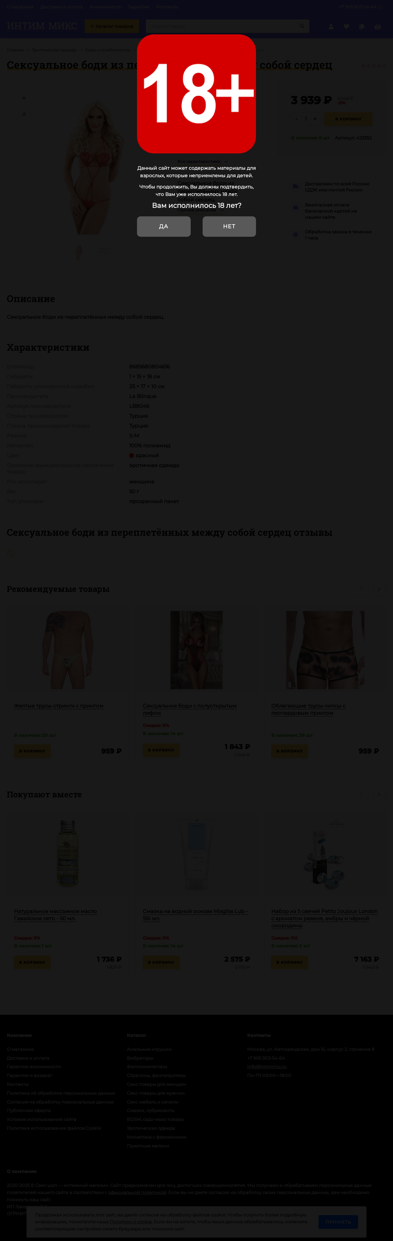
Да (163, 226)
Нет (229, 226)
